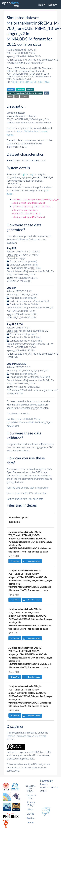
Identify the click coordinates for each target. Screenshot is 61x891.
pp (16, 96)
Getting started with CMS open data (25, 498)
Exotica (30, 90)
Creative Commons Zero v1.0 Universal (27, 736)
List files (14, 561)
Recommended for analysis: (26, 174)
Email (31, 822)
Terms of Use (31, 797)
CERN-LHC (24, 96)
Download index (31, 561)
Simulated (20, 90)
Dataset (10, 90)
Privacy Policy (31, 804)
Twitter (30, 818)
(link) (35, 264)
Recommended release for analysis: (25, 180)
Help (30, 809)
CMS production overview (26, 241)
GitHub (30, 813)
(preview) (32, 261)
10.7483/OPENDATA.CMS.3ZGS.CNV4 (30, 82)
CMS (46, 93)
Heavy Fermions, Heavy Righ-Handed (25, 93)
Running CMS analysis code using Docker (28, 487)
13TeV (10, 96)
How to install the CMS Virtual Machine (26, 493)
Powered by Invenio (46, 782)
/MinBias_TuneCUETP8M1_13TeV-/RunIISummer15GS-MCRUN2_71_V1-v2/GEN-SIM (29, 422)
